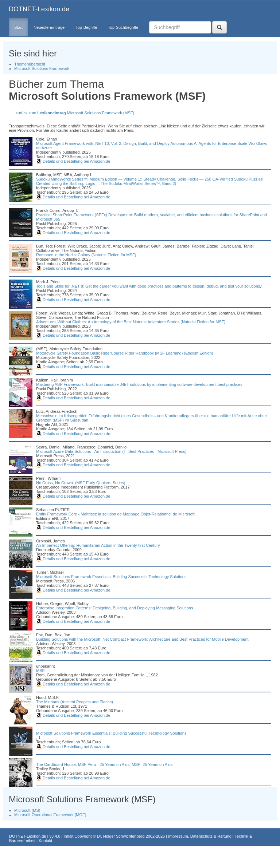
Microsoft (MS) (27, 810)
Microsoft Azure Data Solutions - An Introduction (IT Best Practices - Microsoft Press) (111, 451)
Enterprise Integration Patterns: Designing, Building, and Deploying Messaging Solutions (114, 608)
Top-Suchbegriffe (123, 27)
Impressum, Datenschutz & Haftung (200, 836)
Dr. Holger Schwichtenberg (121, 836)
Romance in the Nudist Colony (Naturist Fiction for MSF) (86, 255)
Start (18, 27)
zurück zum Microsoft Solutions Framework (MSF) (75, 113)
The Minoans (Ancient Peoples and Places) (74, 702)
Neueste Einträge (49, 27)
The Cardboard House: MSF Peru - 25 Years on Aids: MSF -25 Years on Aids (104, 764)
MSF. (40, 670)
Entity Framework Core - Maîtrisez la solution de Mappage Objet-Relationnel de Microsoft (115, 514)
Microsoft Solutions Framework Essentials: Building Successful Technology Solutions (111, 576)
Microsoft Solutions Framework (41, 68)
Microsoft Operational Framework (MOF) (50, 815)
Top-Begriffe (86, 27)
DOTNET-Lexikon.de (39, 9)
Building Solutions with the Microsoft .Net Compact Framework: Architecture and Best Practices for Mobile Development (142, 639)
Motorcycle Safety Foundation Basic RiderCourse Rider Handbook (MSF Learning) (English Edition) (124, 353)
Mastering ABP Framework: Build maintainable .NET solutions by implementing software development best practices (139, 384)
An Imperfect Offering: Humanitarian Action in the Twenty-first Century (98, 545)
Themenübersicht (29, 64)
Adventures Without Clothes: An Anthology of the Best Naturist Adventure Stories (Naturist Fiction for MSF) (130, 322)
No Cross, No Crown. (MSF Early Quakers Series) (80, 483)
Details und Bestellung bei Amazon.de (73, 161)
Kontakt (45, 840)
